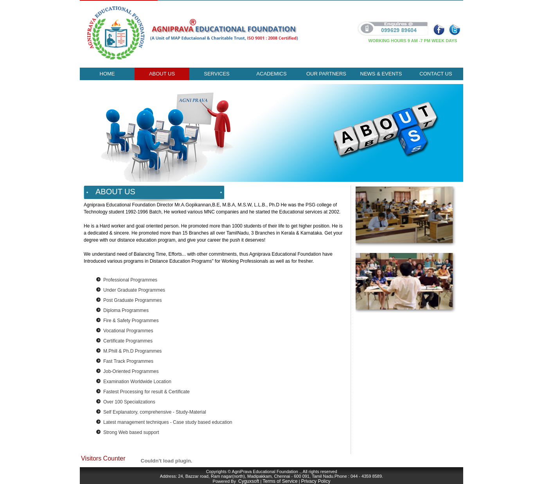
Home (107, 74)
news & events (381, 74)
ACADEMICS (271, 74)
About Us (162, 74)
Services (217, 74)
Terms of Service (280, 481)
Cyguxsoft (248, 481)
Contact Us (435, 74)
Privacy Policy (316, 481)
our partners (326, 74)
